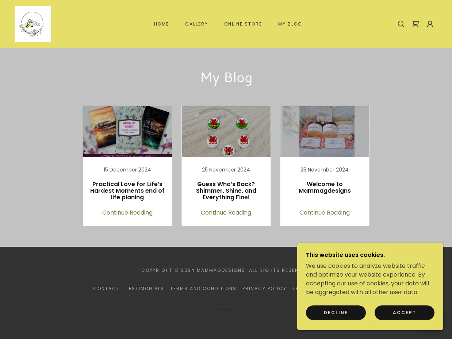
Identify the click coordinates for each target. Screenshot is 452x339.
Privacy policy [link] (264, 288)
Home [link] (161, 24)
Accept (404, 312)
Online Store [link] (243, 24)
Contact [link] (106, 288)
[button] (430, 24)
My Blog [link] (290, 24)
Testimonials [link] (145, 288)
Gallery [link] (196, 24)
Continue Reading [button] (127, 212)
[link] (33, 23)
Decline (336, 312)
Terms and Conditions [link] (203, 288)
